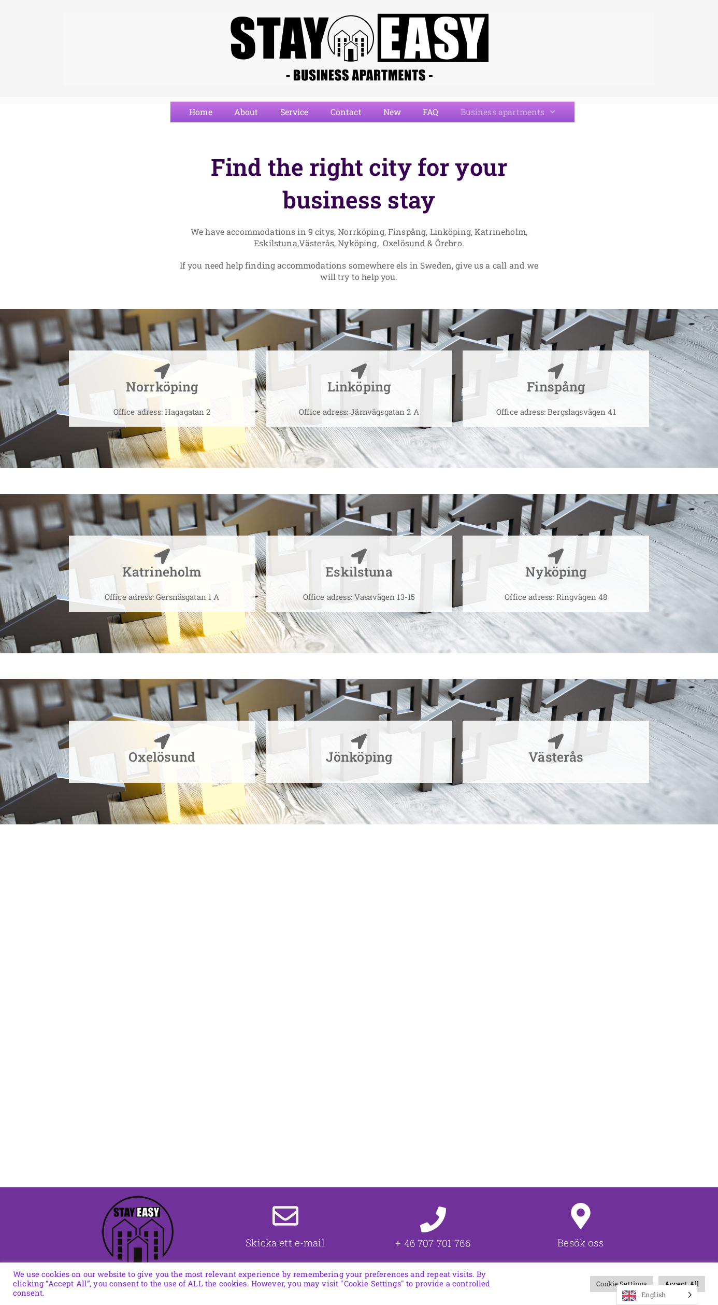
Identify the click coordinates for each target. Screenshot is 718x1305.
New (392, 111)
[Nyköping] (556, 556)
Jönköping (359, 756)
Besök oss (580, 1242)
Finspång (556, 386)
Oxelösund (161, 756)
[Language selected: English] (656, 1295)
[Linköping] (359, 371)
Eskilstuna (359, 571)
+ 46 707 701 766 (432, 1243)
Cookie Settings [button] (621, 1283)
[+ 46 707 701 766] (433, 1219)
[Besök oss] (581, 1216)
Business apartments (508, 112)
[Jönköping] (359, 741)
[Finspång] (556, 371)
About (246, 111)
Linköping (359, 386)
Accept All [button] (682, 1283)
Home (200, 111)
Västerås (555, 756)
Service (294, 111)
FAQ (430, 111)
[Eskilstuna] (359, 556)
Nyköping (555, 571)
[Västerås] (556, 741)
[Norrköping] (162, 371)
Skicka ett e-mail (285, 1242)
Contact (346, 111)
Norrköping (162, 386)
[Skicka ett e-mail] (285, 1216)
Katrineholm (162, 571)
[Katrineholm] (162, 556)
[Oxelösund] (162, 741)
